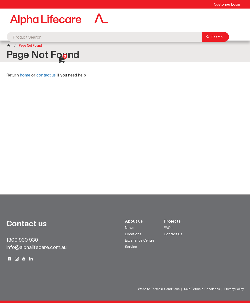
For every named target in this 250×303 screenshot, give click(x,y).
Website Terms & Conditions (159, 289)
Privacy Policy (234, 289)
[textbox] (117, 19)
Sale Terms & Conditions (202, 289)
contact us (46, 75)
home (25, 75)
